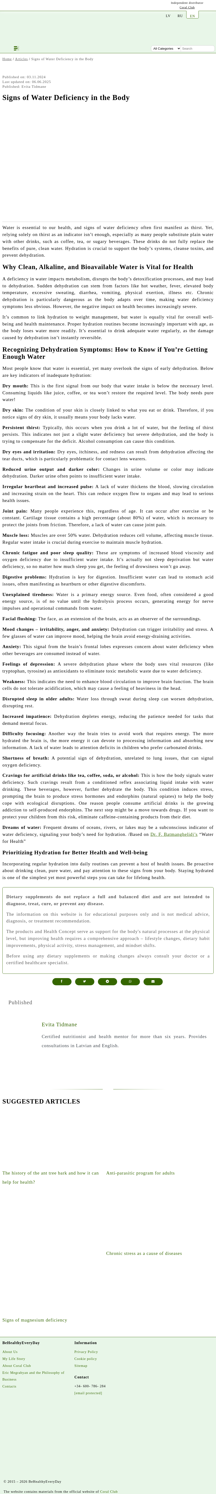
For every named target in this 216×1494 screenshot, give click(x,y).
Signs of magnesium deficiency (34, 1320)
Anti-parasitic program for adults (140, 1172)
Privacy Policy (86, 1352)
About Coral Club (16, 1366)
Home (7, 59)
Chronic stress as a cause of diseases (144, 1253)
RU (180, 16)
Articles (21, 59)
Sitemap (80, 1366)
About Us (10, 1352)
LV (168, 16)
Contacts (9, 1386)
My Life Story (13, 1359)
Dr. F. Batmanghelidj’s (174, 834)
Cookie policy (85, 1359)
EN (192, 16)
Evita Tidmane (59, 1024)
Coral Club (187, 7)
